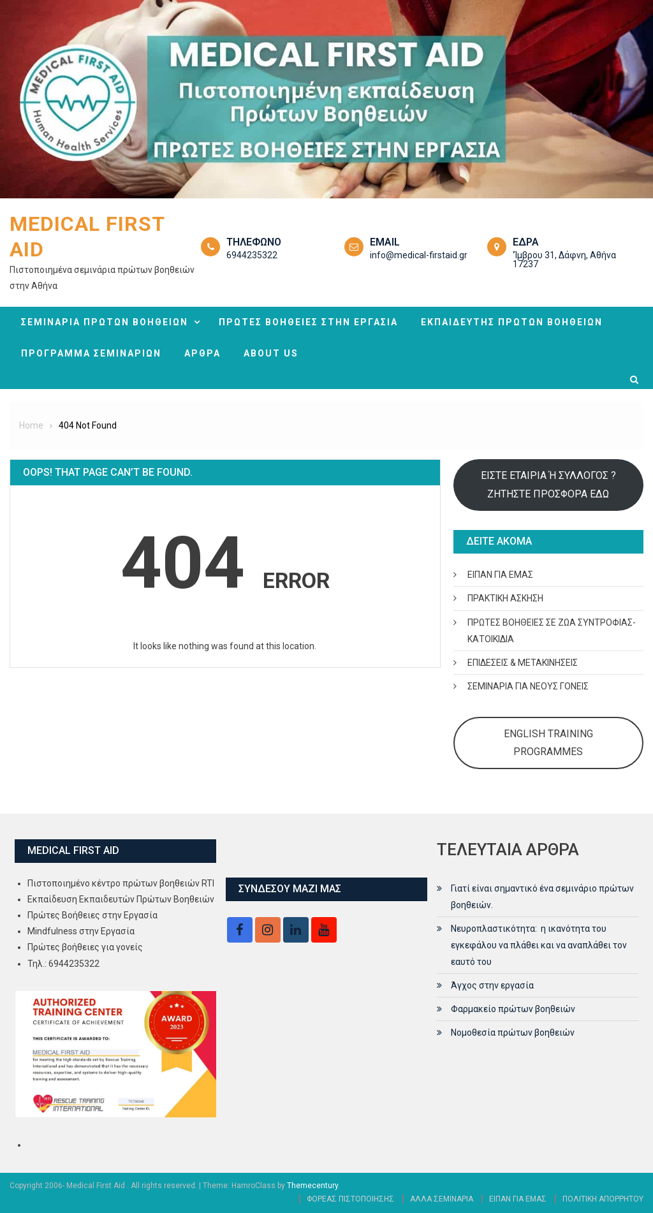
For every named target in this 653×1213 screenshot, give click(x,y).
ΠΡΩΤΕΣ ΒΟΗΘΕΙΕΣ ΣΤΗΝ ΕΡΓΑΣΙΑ (308, 322)
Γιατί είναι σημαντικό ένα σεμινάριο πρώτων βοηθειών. (542, 896)
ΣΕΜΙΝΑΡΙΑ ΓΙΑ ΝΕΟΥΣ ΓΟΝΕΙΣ (528, 686)
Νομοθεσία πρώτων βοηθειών (513, 1032)
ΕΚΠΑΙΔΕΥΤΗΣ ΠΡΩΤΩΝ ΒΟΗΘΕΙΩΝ (512, 322)
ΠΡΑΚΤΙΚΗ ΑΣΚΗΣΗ (505, 598)
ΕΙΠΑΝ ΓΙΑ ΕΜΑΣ (500, 575)
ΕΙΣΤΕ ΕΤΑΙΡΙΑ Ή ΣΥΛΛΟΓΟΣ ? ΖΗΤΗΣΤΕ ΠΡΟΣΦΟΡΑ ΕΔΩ (548, 484)
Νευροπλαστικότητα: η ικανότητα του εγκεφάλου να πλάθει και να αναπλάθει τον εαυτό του (539, 945)
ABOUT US (271, 353)
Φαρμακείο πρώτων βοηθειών (513, 1009)
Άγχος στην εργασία (492, 985)
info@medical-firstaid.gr (418, 255)
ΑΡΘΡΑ (202, 353)
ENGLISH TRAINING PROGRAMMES (548, 743)
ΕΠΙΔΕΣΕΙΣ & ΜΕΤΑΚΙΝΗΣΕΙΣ (522, 663)
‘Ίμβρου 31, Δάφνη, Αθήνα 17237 (564, 259)
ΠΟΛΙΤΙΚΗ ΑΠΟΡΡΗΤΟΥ (602, 1199)
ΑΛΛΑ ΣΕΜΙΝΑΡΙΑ (441, 1199)
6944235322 (251, 255)
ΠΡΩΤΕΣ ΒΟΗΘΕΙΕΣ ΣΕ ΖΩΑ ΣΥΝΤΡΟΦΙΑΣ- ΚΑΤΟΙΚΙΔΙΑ (551, 630)
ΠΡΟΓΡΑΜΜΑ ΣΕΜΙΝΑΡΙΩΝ (91, 353)
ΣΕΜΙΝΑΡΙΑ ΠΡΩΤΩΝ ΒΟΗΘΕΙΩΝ (104, 322)
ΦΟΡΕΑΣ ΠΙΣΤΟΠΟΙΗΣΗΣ (350, 1199)
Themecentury (312, 1185)
